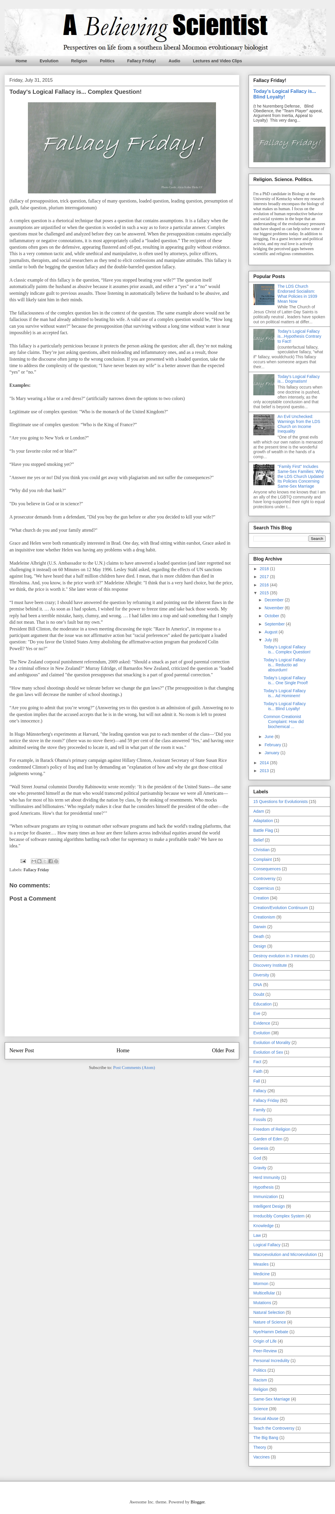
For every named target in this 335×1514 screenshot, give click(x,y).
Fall (256, 1081)
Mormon (260, 1283)
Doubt (258, 994)
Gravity (259, 1167)
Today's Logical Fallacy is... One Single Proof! (286, 680)
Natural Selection (269, 1312)
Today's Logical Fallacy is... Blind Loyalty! (284, 93)
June (269, 736)
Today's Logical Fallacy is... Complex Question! (287, 649)
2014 (265, 762)
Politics (107, 60)
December (274, 600)
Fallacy (259, 1090)
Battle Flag (263, 830)
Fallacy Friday (36, 869)
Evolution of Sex (268, 1052)
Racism (260, 1380)
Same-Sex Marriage (271, 1399)
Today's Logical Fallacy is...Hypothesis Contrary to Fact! (299, 336)
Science (260, 1408)
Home (21, 60)
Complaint (262, 859)
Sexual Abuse (266, 1418)
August (271, 632)
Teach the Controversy (273, 1428)
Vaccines (261, 1457)
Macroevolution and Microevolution (285, 1254)
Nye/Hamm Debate (270, 1331)
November (274, 607)
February (273, 744)
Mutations (262, 1302)
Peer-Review (265, 1351)
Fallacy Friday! (141, 60)
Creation (261, 898)
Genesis (260, 1148)
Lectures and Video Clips (217, 60)
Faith (257, 1071)
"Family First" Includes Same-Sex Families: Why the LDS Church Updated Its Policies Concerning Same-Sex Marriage (301, 476)
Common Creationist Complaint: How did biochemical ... (284, 721)
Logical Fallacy (267, 1244)
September (275, 624)
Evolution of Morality (271, 1042)
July (268, 640)
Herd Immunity (266, 1177)
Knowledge (263, 1225)
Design (259, 946)
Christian (261, 849)
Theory (259, 1447)
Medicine (261, 1274)
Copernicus (263, 888)
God (257, 1158)
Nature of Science (269, 1322)
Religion (79, 60)
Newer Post (21, 1050)
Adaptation (263, 820)
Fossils (259, 1119)
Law (257, 1235)
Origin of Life (265, 1341)
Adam (258, 811)
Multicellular (264, 1293)
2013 (265, 770)
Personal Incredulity (271, 1360)
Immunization (265, 1196)
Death (258, 936)
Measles (261, 1264)
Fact (257, 1061)
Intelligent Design (269, 1206)
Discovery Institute (270, 965)
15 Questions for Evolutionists (280, 801)
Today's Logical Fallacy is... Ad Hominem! (285, 693)
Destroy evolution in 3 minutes (281, 955)
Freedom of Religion (271, 1129)
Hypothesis (263, 1187)
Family (259, 1110)
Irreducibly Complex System (278, 1216)
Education (262, 1004)
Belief (258, 840)
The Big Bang (265, 1437)
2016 (265, 585)
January (272, 752)
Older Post (223, 1050)
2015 (265, 592)
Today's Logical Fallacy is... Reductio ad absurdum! (285, 665)
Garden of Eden (267, 1139)
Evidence (261, 1023)
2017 (265, 576)
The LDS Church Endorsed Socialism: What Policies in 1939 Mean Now (297, 293)
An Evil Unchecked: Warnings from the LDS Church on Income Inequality (299, 424)
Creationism (264, 917)
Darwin (259, 926)
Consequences (267, 868)
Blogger (197, 1502)
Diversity (261, 975)
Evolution (49, 60)
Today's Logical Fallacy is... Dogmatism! (299, 379)
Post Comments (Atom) (134, 1067)
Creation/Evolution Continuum (280, 907)
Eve (256, 1013)
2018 (265, 568)
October (272, 615)
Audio (174, 60)
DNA (257, 984)
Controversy (264, 878)
